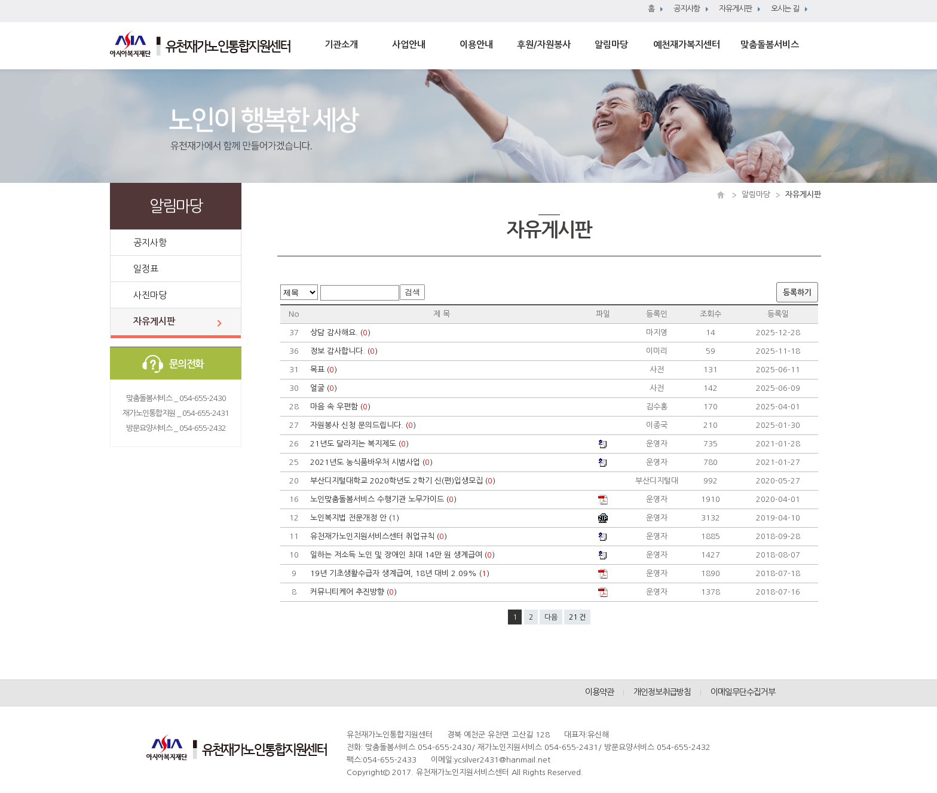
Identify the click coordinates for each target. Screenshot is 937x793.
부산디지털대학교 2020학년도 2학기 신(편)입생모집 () (404, 481)
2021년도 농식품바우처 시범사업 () (372, 462)
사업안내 (408, 44)
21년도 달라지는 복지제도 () (360, 444)
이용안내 (476, 44)
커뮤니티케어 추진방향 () (354, 592)
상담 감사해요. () (341, 332)
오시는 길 (785, 9)
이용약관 (599, 692)
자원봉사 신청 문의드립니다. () (364, 425)
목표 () (324, 369)
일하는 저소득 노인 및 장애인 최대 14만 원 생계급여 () (403, 555)
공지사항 (686, 9)
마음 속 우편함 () (341, 407)
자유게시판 (735, 9)
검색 (412, 291)
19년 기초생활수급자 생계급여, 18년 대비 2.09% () (401, 573)
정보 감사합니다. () (345, 351)
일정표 (145, 268)
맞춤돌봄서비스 (769, 44)
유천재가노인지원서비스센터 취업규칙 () (379, 536)
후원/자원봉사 (544, 44)
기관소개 (341, 44)
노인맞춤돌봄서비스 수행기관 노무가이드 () (384, 499)
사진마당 (150, 294)
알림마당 (611, 44)
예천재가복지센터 (686, 44)
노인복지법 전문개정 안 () (356, 518)
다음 (551, 617)
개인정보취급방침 (662, 692)
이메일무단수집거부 (743, 692)
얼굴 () (324, 388)
